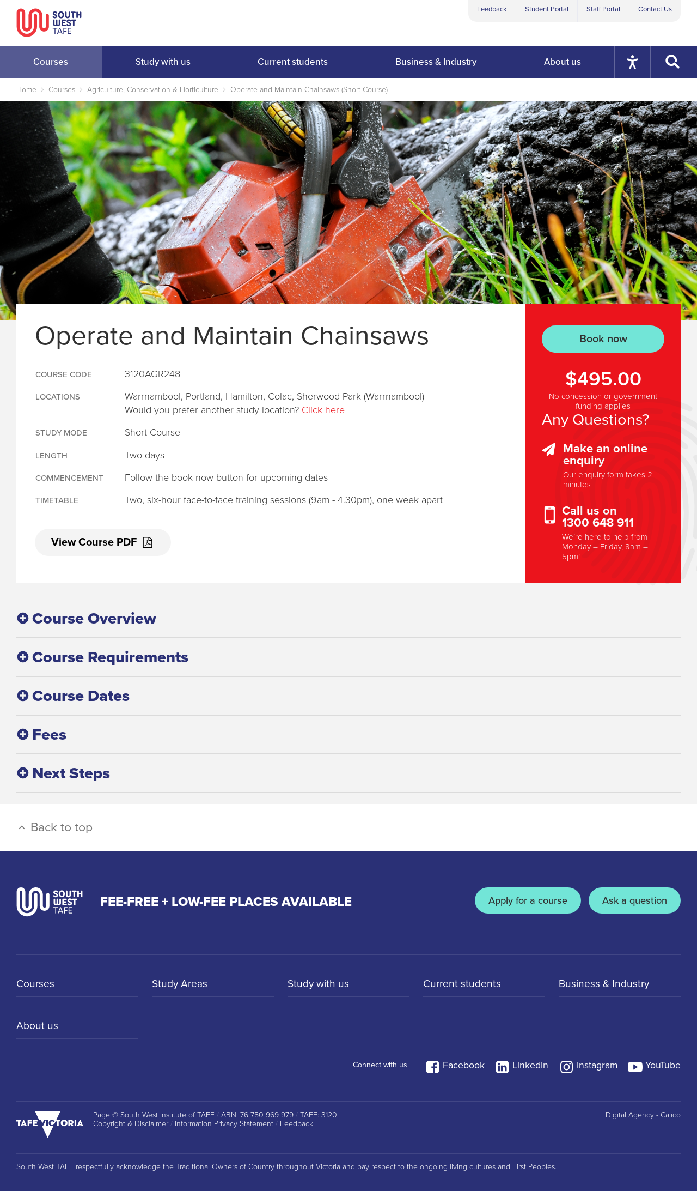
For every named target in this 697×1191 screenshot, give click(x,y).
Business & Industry (605, 981)
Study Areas (181, 981)
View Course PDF (103, 542)
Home (26, 89)
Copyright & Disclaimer (130, 1121)
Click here (323, 410)
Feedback (492, 9)
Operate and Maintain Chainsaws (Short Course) (309, 89)
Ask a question (632, 900)
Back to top (54, 825)
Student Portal (546, 9)
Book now (603, 338)
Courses (61, 89)
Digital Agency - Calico (643, 1112)
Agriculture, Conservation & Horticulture (152, 89)
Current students (463, 981)
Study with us (320, 981)
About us (37, 1025)
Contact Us (655, 9)
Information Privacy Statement (224, 1121)
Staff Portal (603, 9)
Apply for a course (522, 900)
